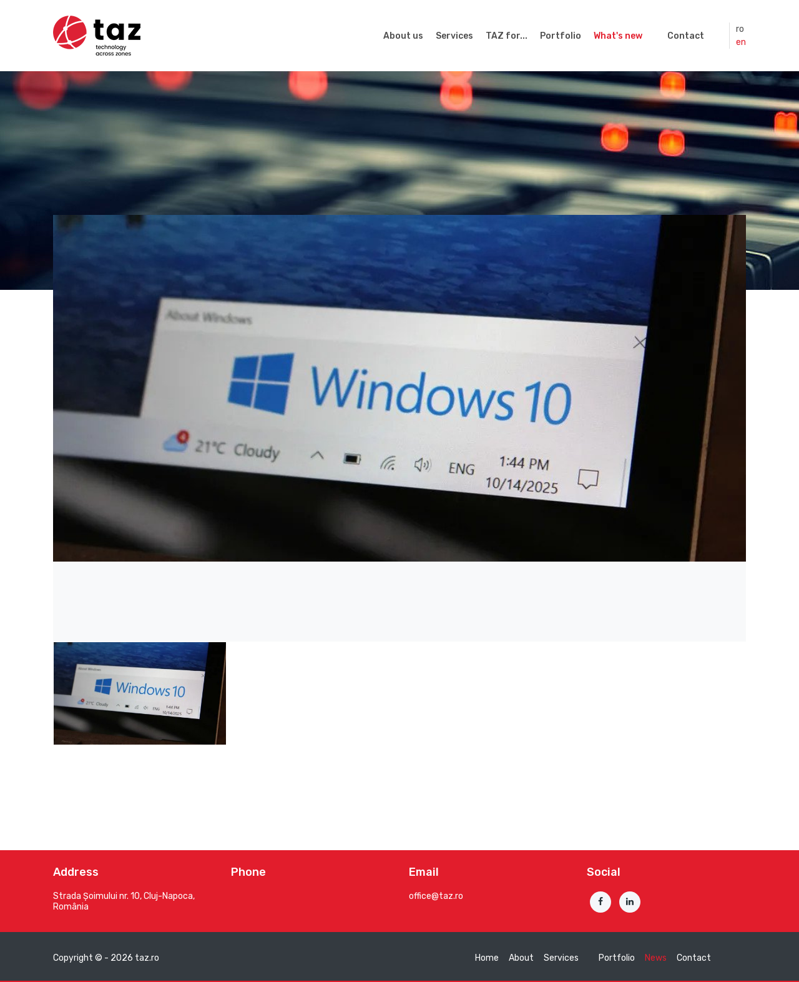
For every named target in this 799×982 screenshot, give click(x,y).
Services (454, 36)
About (521, 958)
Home (487, 958)
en (741, 42)
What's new (618, 36)
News (656, 958)
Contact (685, 36)
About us (403, 36)
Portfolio (560, 36)
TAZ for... (506, 36)
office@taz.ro (436, 896)
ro (740, 29)
